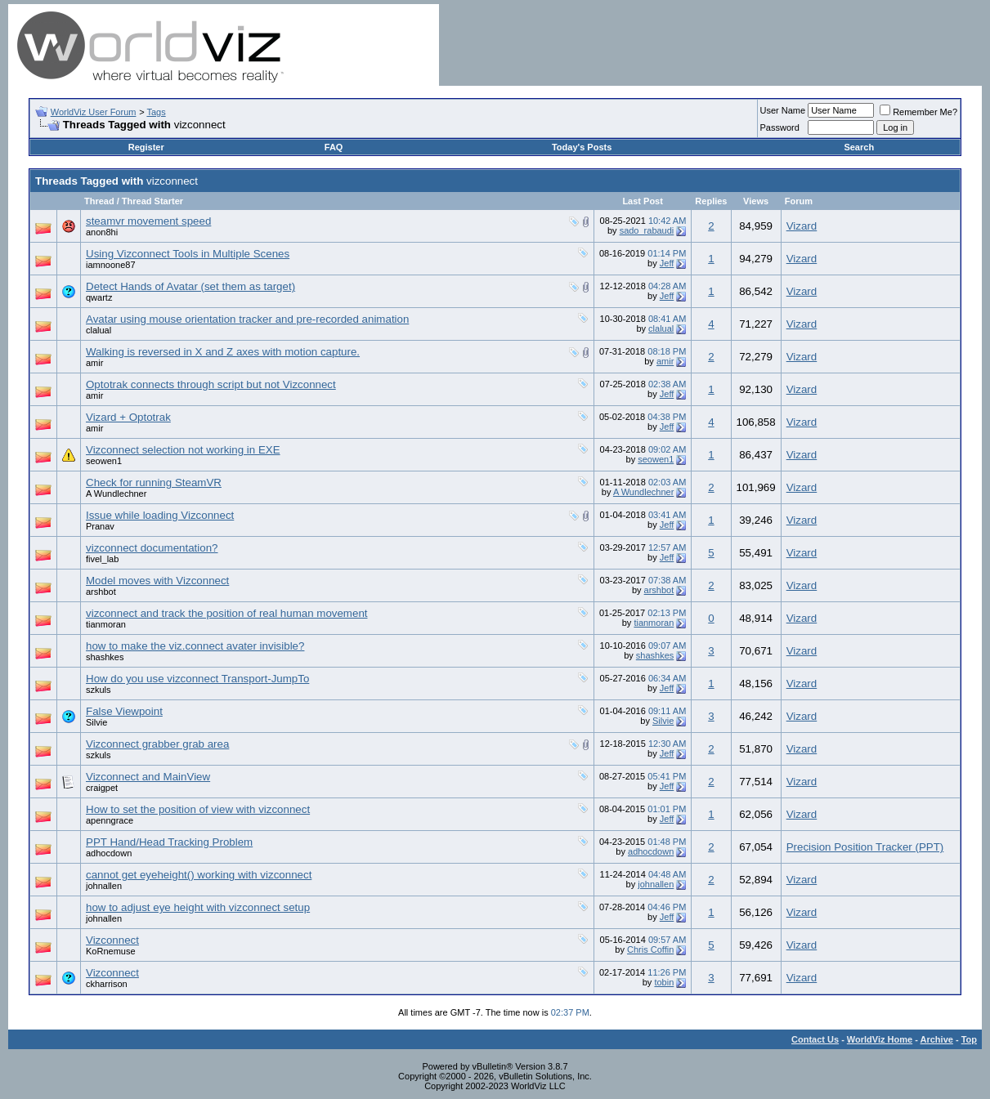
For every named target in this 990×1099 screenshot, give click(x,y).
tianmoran (106, 624)
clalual (98, 330)
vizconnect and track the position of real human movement (227, 613)
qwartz (99, 297)
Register (146, 147)
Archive (937, 1039)
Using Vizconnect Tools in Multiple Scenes (187, 254)
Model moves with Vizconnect (157, 580)
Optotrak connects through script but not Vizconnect (211, 384)
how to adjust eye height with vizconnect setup (198, 907)
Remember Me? (918, 112)
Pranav (100, 526)
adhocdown (109, 853)
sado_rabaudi (647, 230)
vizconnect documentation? (152, 548)
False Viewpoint (124, 711)
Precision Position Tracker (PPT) (865, 847)
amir (94, 363)
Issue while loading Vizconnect (160, 515)
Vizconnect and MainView (148, 777)
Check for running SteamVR (154, 482)
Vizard (802, 226)
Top (969, 1039)
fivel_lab (102, 559)
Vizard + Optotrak (128, 417)
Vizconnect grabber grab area (157, 744)
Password (780, 127)
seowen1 (104, 461)
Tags (155, 112)
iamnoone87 (111, 265)
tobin (664, 982)
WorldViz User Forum (94, 112)
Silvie (96, 722)
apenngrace (109, 820)
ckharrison (107, 984)
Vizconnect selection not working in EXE (183, 450)
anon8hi (102, 232)
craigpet (102, 788)
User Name (783, 110)
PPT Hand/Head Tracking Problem (169, 842)
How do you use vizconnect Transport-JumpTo (197, 678)
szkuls (98, 690)
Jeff (667, 263)
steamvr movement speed (148, 221)
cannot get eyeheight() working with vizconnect (198, 875)
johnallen (104, 886)
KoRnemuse (111, 951)
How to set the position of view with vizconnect (198, 809)
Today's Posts (581, 147)
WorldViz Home (879, 1039)
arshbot (101, 591)
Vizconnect (112, 940)
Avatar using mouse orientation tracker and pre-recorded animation (247, 319)
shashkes (104, 657)
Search (859, 147)
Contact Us (815, 1039)
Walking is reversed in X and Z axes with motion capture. (223, 352)
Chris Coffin (650, 949)
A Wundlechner (116, 493)
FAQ (334, 147)
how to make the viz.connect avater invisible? (195, 646)
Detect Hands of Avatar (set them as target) (190, 286)
